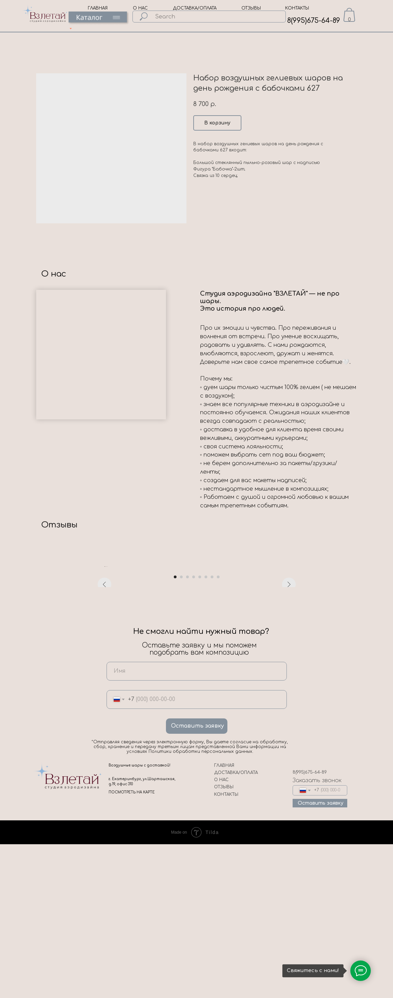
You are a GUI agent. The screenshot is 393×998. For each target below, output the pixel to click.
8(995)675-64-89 (313, 21)
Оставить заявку (197, 880)
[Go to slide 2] (181, 730)
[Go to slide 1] (175, 730)
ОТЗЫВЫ (251, 8)
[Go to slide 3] (187, 730)
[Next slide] (289, 643)
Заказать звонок (317, 934)
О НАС (140, 8)
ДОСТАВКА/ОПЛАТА (194, 8)
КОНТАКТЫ (297, 8)
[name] (197, 825)
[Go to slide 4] (193, 730)
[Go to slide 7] (212, 730)
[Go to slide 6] (206, 730)
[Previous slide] (104, 643)
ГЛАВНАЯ (98, 8)
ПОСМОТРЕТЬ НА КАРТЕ (132, 946)
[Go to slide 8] (218, 730)
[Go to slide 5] (199, 730)
